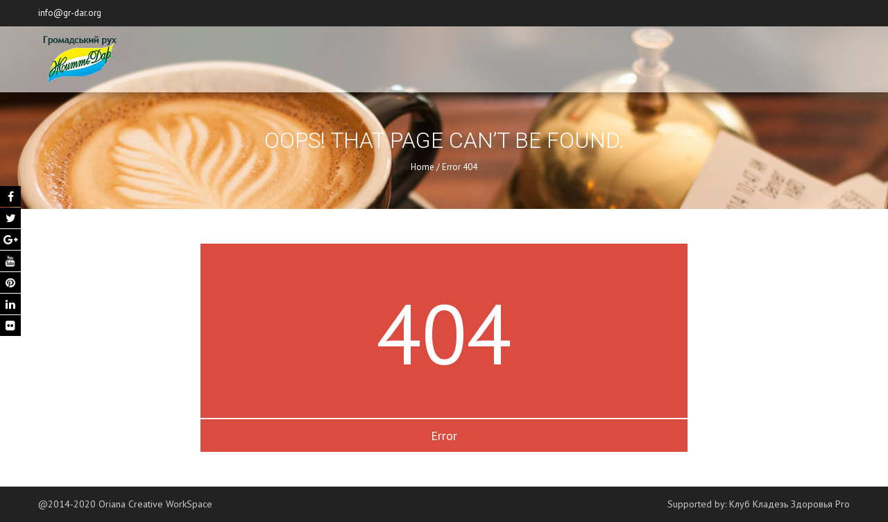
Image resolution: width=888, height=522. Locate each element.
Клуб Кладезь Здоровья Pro (789, 504)
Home (422, 167)
